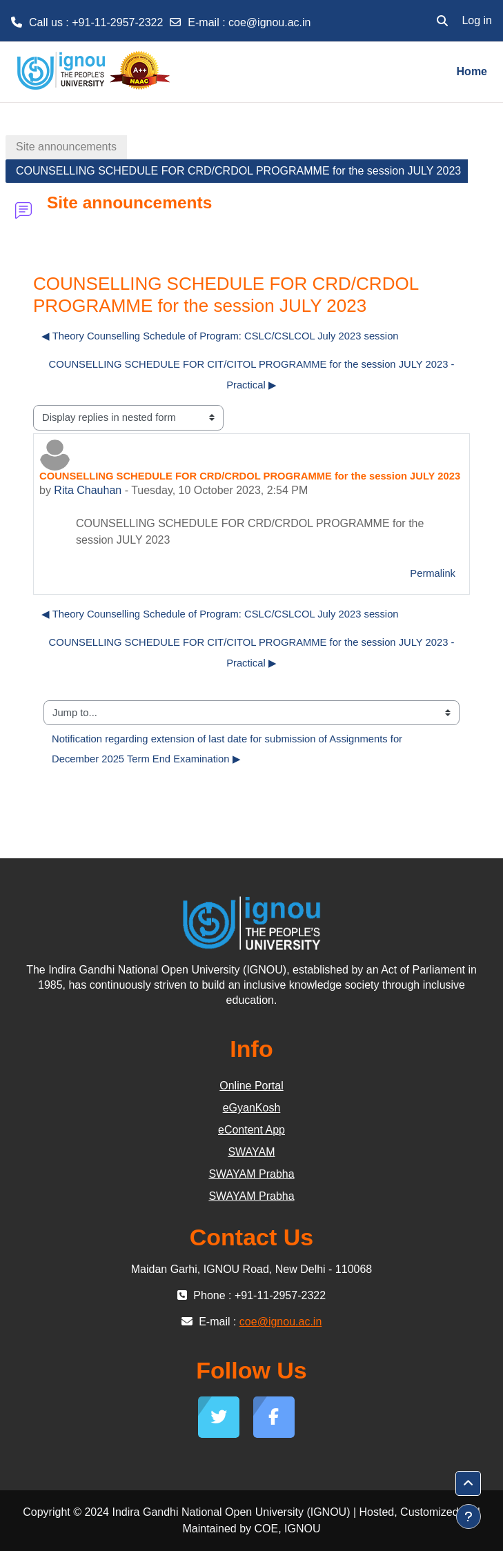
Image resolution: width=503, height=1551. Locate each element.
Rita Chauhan (87, 490)
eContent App (251, 1130)
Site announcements (66, 146)
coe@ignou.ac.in (269, 22)
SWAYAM (251, 1152)
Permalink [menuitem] (432, 573)
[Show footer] (468, 1516)
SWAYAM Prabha (251, 1174)
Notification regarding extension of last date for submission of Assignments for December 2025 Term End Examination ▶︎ (228, 749)
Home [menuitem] (472, 71)
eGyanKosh (252, 1108)
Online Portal (251, 1085)
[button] (442, 20)
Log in (477, 20)
